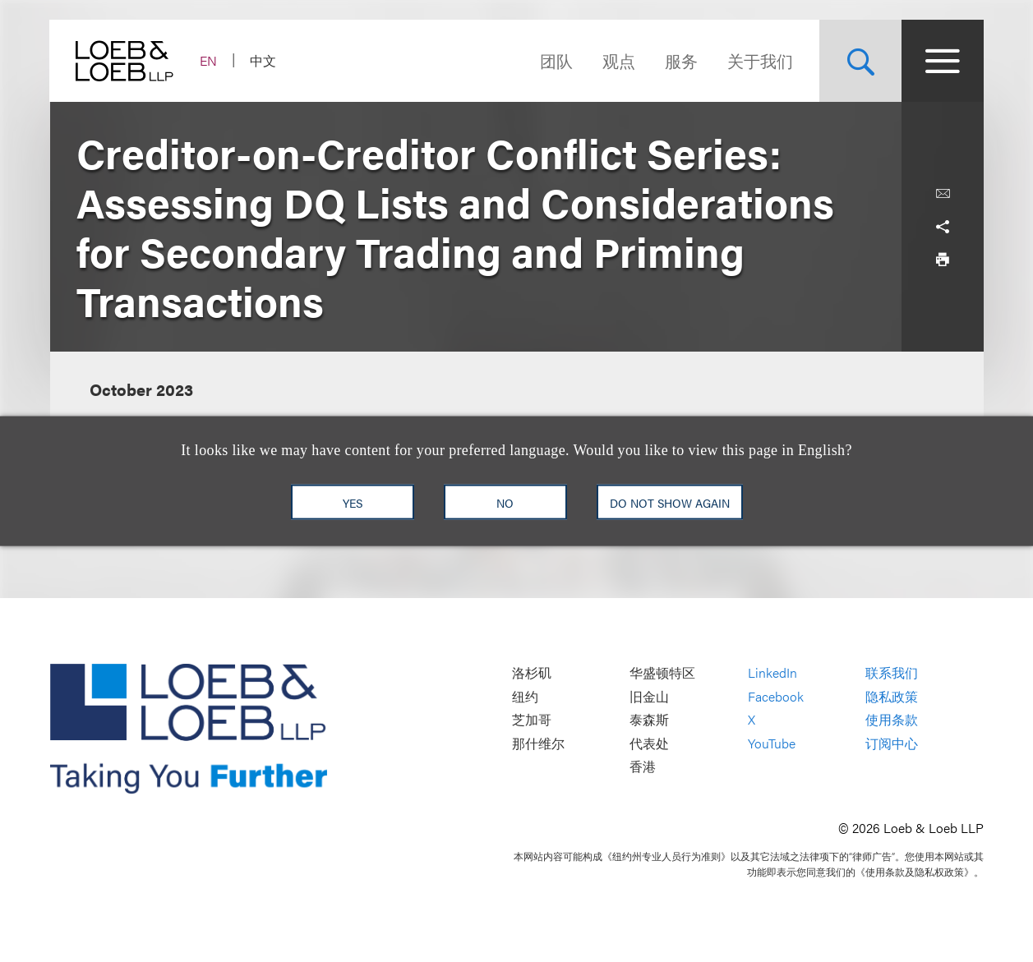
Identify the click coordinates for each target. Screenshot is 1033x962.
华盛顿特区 (662, 672)
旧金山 (649, 696)
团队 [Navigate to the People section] (556, 60)
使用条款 (891, 720)
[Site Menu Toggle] (943, 61)
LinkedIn (772, 672)
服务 (681, 60)
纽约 (525, 696)
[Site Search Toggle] (860, 61)
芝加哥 (531, 720)
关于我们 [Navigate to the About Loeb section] (760, 60)
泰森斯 (649, 720)
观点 (618, 60)
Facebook (776, 696)
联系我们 (891, 672)
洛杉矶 (531, 672)
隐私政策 (891, 696)
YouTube (772, 743)
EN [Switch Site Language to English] (209, 60)
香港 (642, 766)
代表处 (649, 743)
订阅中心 (891, 743)
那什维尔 (538, 743)
